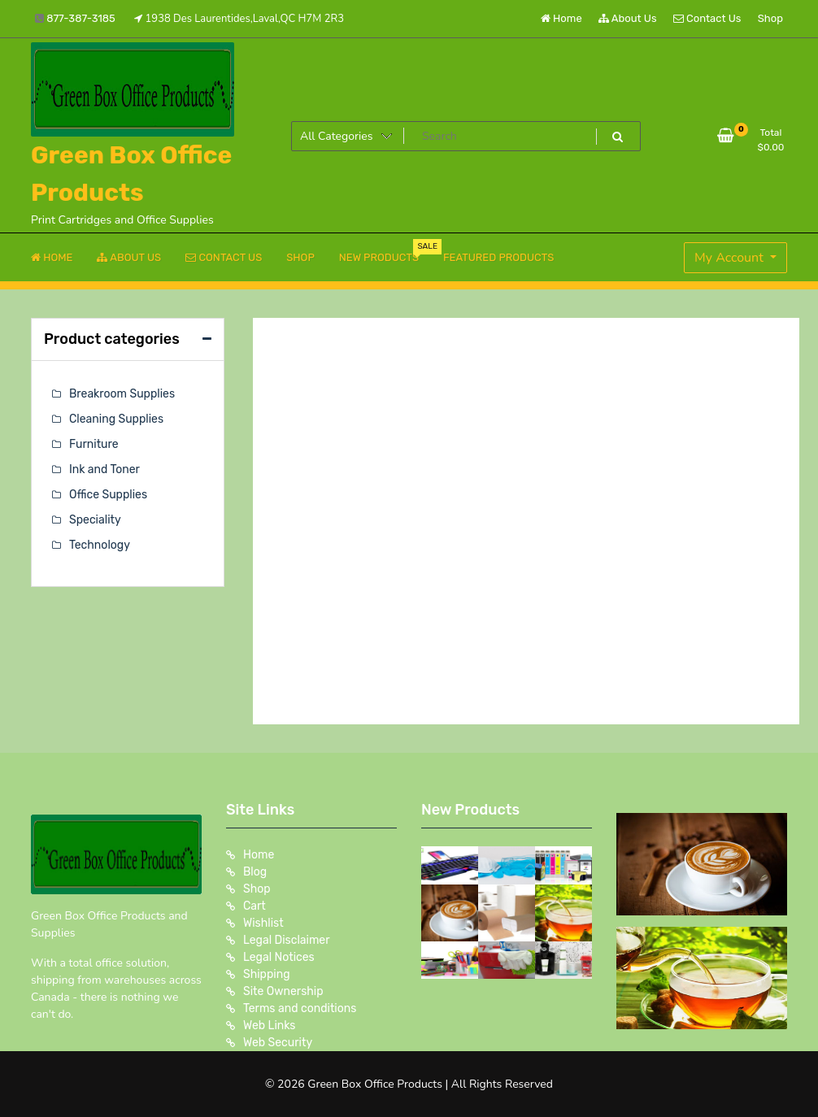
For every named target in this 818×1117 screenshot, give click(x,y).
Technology (99, 545)
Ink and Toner (104, 469)
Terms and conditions (299, 1008)
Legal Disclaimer (286, 940)
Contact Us (707, 18)
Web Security (277, 1043)
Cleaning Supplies (116, 419)
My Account (730, 258)
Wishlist (263, 923)
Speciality (95, 520)
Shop (770, 18)
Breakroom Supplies (122, 394)
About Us (627, 18)
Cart (254, 906)
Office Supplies (108, 495)
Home (561, 18)
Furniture (94, 444)
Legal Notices (279, 957)
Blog (255, 872)
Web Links (269, 1025)
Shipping (266, 974)
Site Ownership (283, 991)
